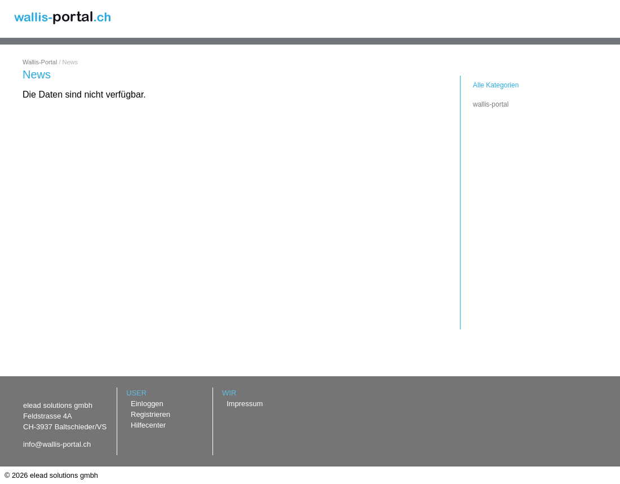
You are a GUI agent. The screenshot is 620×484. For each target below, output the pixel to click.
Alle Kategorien (496, 85)
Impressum (245, 403)
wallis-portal (490, 104)
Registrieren (150, 414)
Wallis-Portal (40, 62)
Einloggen (147, 403)
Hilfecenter (148, 425)
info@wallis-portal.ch (57, 444)
